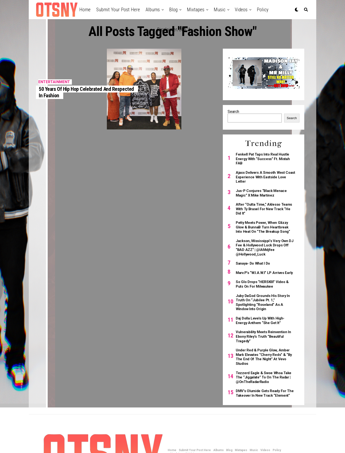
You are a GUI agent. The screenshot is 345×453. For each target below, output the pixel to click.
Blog (173, 9)
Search (233, 111)
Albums (153, 9)
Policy (262, 9)
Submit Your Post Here (118, 9)
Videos (241, 9)
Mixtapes (195, 9)
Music (219, 9)
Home (85, 9)
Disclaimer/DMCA (173, 29)
